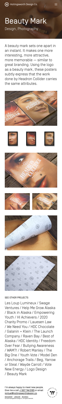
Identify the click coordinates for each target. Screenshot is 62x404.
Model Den (48, 355)
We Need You (17, 327)
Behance (25, 397)
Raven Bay (31, 336)
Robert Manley (31, 350)
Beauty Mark (17, 374)
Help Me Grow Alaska (38, 308)
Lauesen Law (40, 322)
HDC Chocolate (42, 327)
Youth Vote (28, 355)
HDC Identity (28, 341)
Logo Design (37, 369)
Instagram (8, 397)
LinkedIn (17, 397)
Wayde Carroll (30, 364)
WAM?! (12, 350)
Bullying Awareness (38, 346)
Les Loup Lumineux (20, 303)
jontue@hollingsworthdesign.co (21, 393)
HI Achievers (27, 317)
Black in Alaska (19, 312)
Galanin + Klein (19, 331)
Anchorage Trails (20, 360)
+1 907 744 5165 (26, 390)
